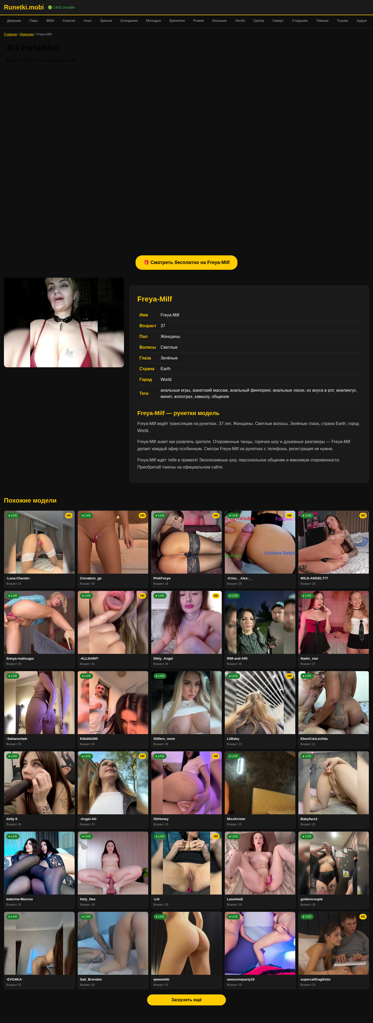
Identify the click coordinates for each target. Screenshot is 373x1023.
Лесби (240, 21)
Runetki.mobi (24, 7)
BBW (50, 21)
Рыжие (198, 21)
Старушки (300, 21)
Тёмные (322, 21)
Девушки (14, 21)
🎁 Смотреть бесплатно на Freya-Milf (186, 262)
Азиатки (69, 21)
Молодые (153, 21)
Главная (10, 34)
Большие (220, 21)
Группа (258, 21)
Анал (88, 21)
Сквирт (278, 21)
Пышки (342, 21)
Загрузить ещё (186, 1000)
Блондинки (129, 21)
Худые (361, 21)
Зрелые (106, 21)
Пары (33, 21)
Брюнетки (177, 21)
